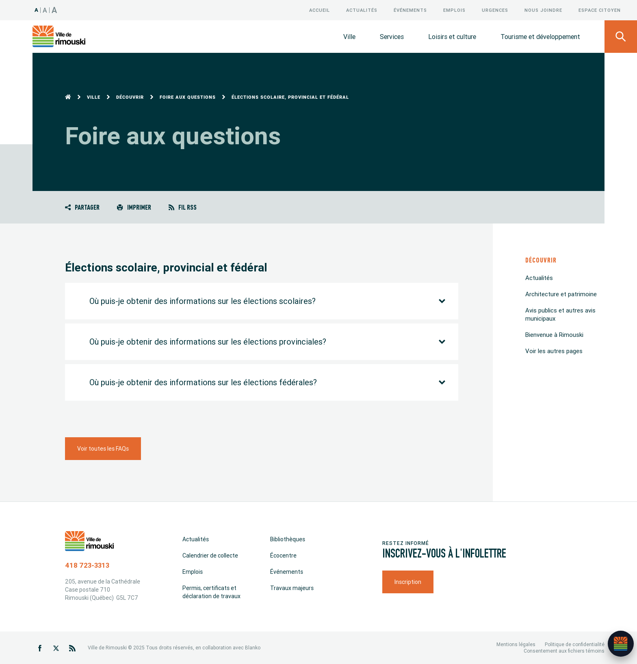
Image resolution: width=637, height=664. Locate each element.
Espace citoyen (599, 10)
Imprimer (134, 207)
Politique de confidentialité (574, 644)
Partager (82, 207)
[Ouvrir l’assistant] (621, 644)
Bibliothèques (287, 539)
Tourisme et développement (540, 37)
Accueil (319, 10)
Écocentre (283, 555)
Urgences (495, 10)
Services (392, 37)
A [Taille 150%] (54, 10)
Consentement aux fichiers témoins (564, 651)
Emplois (454, 10)
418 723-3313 (87, 565)
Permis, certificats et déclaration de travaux (211, 592)
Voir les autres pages (554, 351)
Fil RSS (183, 207)
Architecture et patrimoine (561, 294)
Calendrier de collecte (210, 555)
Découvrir (130, 97)
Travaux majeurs (292, 588)
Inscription (407, 582)
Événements (410, 10)
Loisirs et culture (452, 37)
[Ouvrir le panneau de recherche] (620, 36)
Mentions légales (515, 644)
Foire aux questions (188, 97)
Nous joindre (543, 10)
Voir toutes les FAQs (103, 448)
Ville (349, 37)
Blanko (252, 647)
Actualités (361, 10)
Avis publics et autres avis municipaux (560, 314)
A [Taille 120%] (45, 10)
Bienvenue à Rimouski (554, 335)
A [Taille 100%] (37, 10)
